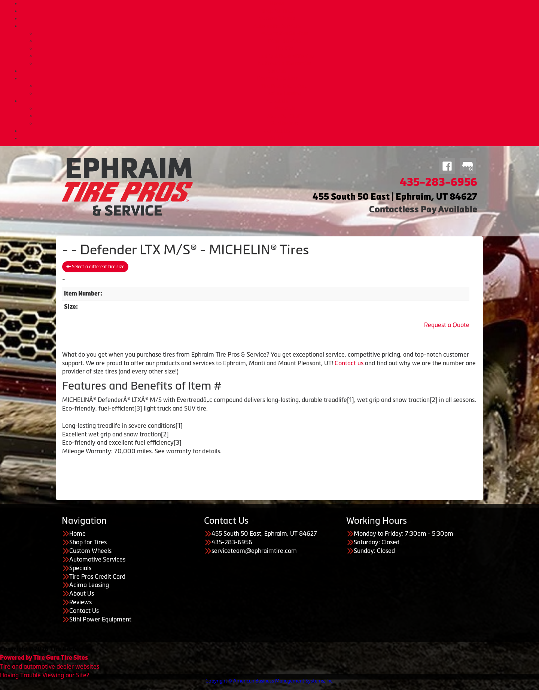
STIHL (277, 138)
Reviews (80, 602)
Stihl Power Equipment (100, 619)
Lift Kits (284, 48)
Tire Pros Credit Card (284, 86)
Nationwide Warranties (284, 63)
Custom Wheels (277, 18)
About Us (277, 101)
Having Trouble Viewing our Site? (44, 675)
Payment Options (277, 78)
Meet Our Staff (284, 116)
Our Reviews (284, 123)
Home (277, 3)
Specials (277, 71)
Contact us (349, 363)
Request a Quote (446, 324)
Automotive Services (277, 26)
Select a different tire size (95, 266)
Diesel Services (284, 41)
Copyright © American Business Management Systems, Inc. (269, 681)
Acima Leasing (284, 93)
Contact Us (277, 131)
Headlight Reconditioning (284, 56)
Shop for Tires (277, 11)
